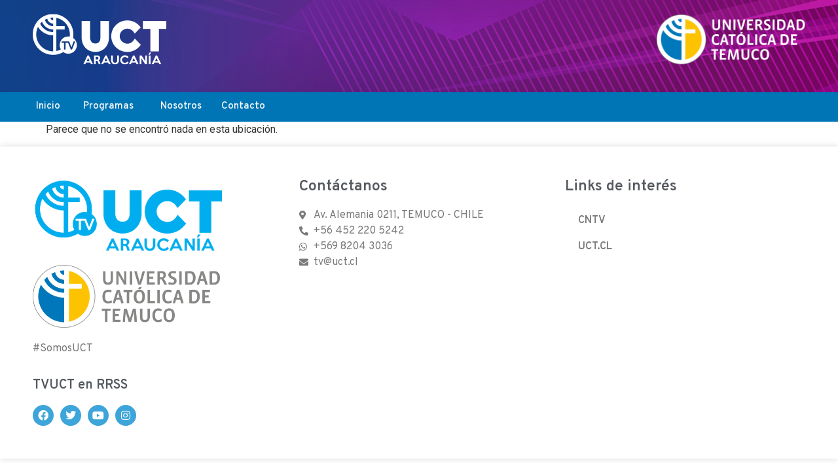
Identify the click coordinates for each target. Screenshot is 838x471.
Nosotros (181, 106)
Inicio (48, 106)
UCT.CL (595, 246)
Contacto (243, 106)
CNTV (592, 220)
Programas (108, 106)
